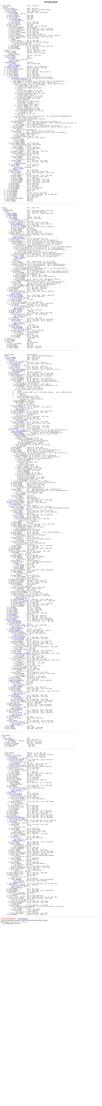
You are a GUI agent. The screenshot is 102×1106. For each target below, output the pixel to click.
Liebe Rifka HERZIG (17, 756)
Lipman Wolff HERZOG (13, 79)
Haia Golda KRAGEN (15, 22)
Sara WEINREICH (18, 485)
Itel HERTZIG (15, 364)
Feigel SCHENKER (14, 755)
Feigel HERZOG (13, 346)
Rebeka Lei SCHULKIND (16, 815)
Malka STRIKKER (14, 914)
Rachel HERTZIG (16, 279)
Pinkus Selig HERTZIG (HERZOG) (19, 982)
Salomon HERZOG (11, 254)
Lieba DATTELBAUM (17, 392)
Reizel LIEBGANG (12, 80)
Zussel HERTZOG (11, 61)
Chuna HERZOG (15, 832)
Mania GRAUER (17, 192)
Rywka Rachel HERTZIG (16, 844)
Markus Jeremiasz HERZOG (17, 601)
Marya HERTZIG (15, 440)
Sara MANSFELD (11, 735)
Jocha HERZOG (13, 942)
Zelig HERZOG (13, 259)
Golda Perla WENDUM (15, 951)
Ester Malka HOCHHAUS (16, 355)
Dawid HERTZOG (13, 30)
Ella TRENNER (13, 261)
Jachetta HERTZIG (16, 382)
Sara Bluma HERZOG (15, 603)
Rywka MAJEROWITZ (17, 267)
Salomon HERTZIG (16, 390)
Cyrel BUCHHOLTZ (14, 435)
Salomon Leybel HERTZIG (18, 266)
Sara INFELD (13, 984)
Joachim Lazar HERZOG (16, 433)
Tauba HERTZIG (13, 935)
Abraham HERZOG (18, 517)
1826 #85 (34, 32)
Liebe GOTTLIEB (12, 906)
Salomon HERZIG (11, 429)
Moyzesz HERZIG (11, 742)
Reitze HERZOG (11, 67)
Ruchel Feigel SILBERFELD (22, 782)
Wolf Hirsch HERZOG (15, 950)
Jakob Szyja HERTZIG (13, 977)
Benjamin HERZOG (18, 672)
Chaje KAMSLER (9, 885)
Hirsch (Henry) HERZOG (18, 514)
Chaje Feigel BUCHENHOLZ (19, 516)
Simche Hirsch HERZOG (16, 353)
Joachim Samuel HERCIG (14, 905)
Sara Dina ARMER (12, 14)
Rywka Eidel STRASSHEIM (19, 93)
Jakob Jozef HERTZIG (15, 753)
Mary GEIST (10, 430)
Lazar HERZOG (15, 91)
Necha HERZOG (11, 74)
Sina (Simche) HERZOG (18, 763)
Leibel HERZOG (11, 12)
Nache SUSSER (18, 613)
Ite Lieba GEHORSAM (17, 765)
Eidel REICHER (16, 834)
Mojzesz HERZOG (18, 611)
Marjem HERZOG (15, 816)
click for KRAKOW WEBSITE (8, 1099)
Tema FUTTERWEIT (18, 711)
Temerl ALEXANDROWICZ (14, 744)
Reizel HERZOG (15, 196)
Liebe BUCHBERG (12, 256)
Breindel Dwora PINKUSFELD (16, 979)
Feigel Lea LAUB (16, 1052)
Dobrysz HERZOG (16, 826)
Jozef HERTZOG (13, 20)
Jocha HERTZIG (13, 1058)
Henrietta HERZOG (18, 304)
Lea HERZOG (14, 1002)
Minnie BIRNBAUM (19, 519)
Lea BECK (16, 674)
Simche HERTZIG (13, 852)
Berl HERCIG (8, 884)
